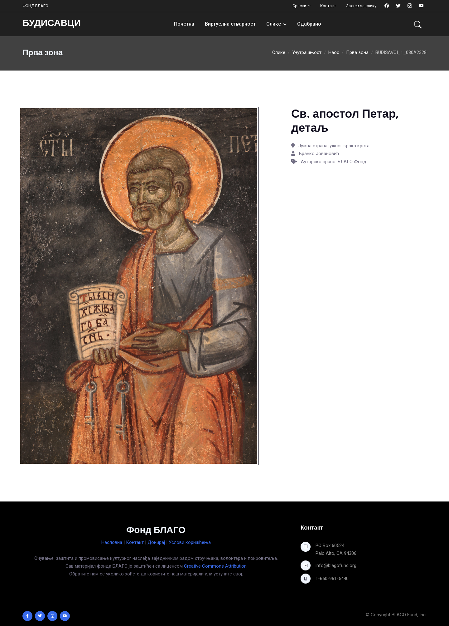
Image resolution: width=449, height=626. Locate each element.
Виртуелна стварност (230, 24)
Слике (273, 24)
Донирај (156, 542)
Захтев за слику (361, 5)
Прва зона (357, 52)
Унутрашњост (306, 52)
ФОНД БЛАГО (35, 5)
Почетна (184, 24)
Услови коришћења (190, 542)
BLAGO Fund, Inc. (409, 615)
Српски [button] (299, 5)
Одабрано (309, 24)
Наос (333, 52)
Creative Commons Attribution (215, 566)
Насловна (111, 542)
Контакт (328, 5)
